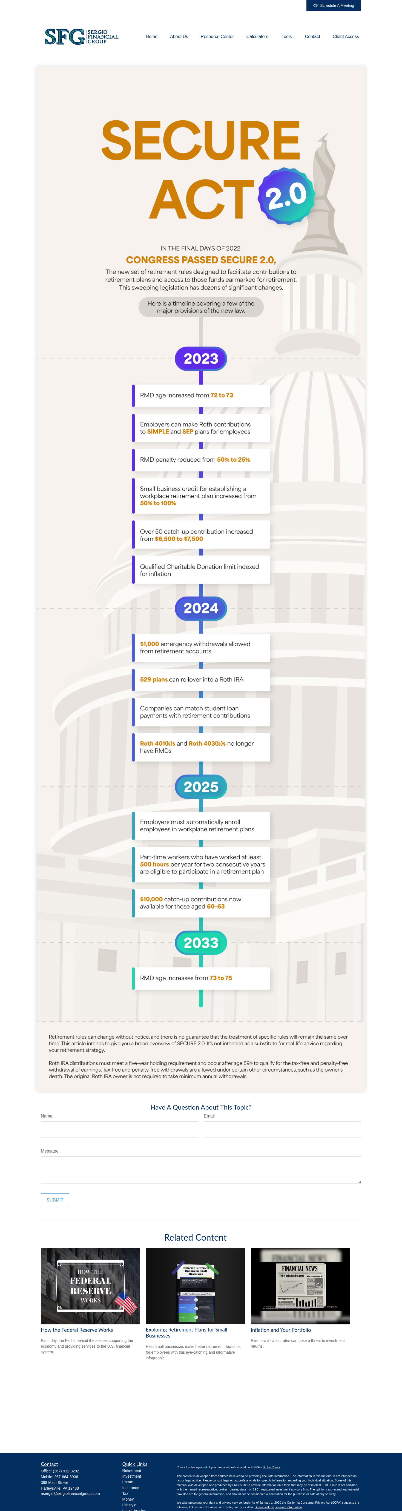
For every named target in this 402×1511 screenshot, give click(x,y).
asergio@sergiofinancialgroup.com (70, 1493)
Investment (131, 1476)
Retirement (131, 1470)
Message (50, 1151)
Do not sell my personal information (278, 1507)
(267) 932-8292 (66, 1471)
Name (47, 1116)
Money (128, 1499)
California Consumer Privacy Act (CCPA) (314, 1502)
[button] (151, 37)
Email (209, 1116)
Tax (125, 1493)
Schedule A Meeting (333, 5)
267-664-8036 (66, 1477)
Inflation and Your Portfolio (281, 1330)
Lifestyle (129, 1505)
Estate (127, 1482)
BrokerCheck (271, 1467)
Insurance (130, 1488)
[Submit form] (55, 1200)
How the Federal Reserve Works (77, 1330)
